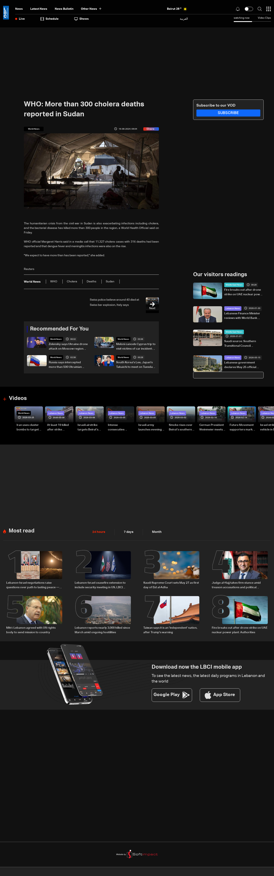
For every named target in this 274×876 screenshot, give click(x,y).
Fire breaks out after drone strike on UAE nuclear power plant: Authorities (243, 292)
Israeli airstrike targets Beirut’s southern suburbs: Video (90, 428)
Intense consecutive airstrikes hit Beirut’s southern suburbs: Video (119, 428)
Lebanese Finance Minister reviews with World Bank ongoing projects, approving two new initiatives (243, 316)
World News (56, 339)
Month (155, 532)
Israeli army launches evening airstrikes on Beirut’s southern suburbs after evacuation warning (150, 428)
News (19, 8)
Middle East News (234, 285)
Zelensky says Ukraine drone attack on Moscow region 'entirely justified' (68, 347)
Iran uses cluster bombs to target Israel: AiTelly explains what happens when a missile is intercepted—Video (28, 428)
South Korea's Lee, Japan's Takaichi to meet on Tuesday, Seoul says (135, 365)
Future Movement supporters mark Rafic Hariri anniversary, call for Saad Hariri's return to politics (242, 428)
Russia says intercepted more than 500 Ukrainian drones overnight (65, 365)
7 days (127, 532)
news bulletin (64, 8)
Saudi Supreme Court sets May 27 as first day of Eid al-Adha (171, 585)
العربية (184, 18)
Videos (18, 398)
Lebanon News (233, 308)
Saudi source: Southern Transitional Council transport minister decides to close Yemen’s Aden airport (244, 344)
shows (81, 19)
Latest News (38, 8)
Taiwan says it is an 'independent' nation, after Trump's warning (170, 630)
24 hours (98, 532)
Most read (21, 530)
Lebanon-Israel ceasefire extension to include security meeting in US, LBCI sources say (100, 585)
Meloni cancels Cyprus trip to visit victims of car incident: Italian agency (136, 347)
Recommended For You (59, 329)
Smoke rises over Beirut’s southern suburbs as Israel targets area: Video (182, 428)
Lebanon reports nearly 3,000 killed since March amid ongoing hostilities (102, 630)
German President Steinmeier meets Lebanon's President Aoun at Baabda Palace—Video (211, 428)
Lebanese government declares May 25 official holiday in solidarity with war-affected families (243, 365)
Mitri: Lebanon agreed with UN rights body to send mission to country (31, 630)
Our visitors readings (220, 274)
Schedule (49, 19)
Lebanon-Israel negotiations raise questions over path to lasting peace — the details (32, 585)
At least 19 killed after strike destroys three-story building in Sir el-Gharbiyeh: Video (60, 428)
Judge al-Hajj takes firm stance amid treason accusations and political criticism (236, 585)
